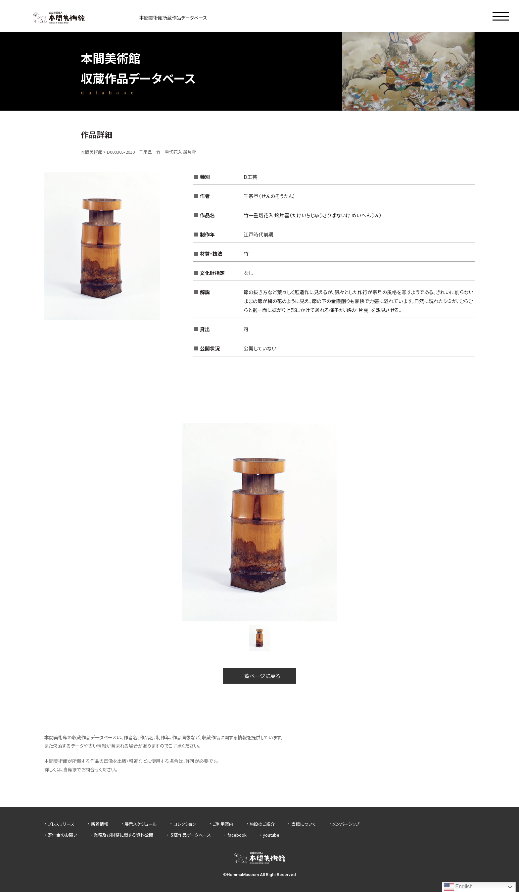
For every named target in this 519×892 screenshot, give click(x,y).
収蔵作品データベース (190, 835)
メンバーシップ (345, 824)
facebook (237, 835)
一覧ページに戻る (259, 676)
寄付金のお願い (62, 835)
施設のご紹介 (262, 824)
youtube (271, 835)
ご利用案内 (222, 824)
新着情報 (99, 824)
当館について (303, 824)
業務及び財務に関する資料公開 (123, 835)
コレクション (184, 824)
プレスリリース (61, 824)
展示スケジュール (140, 824)
